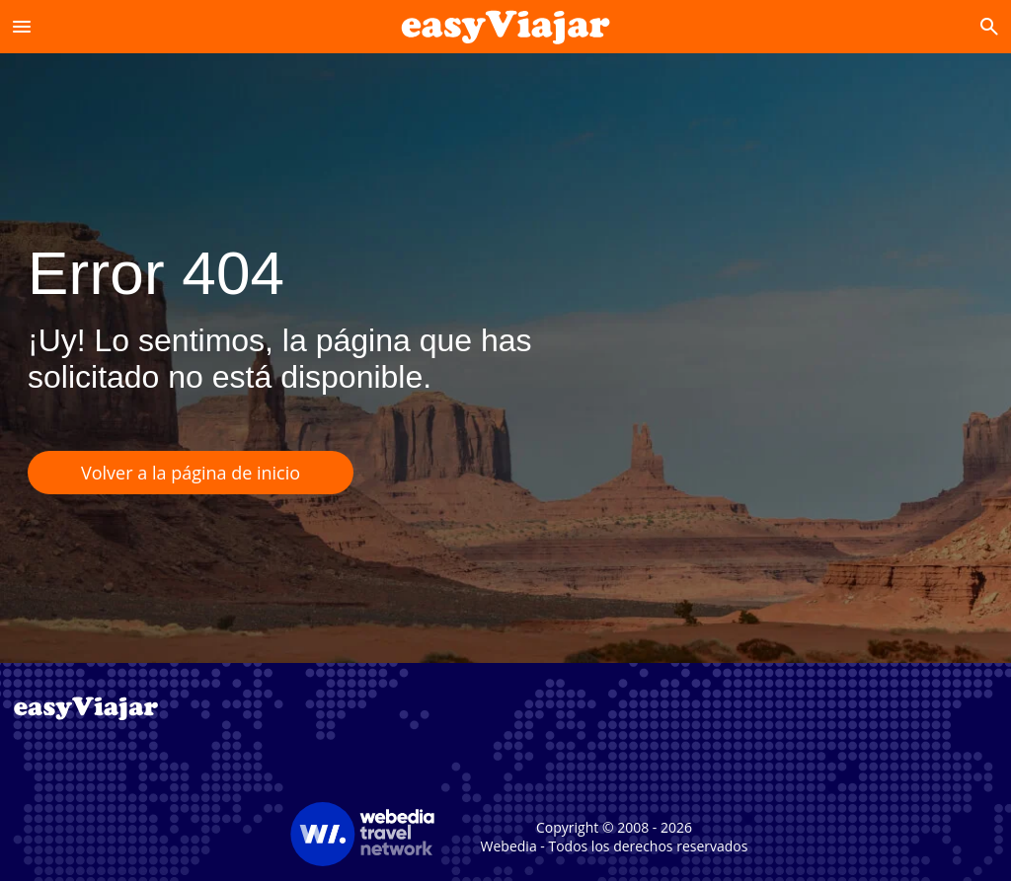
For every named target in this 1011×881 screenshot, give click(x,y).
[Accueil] (506, 26)
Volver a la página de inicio (190, 472)
